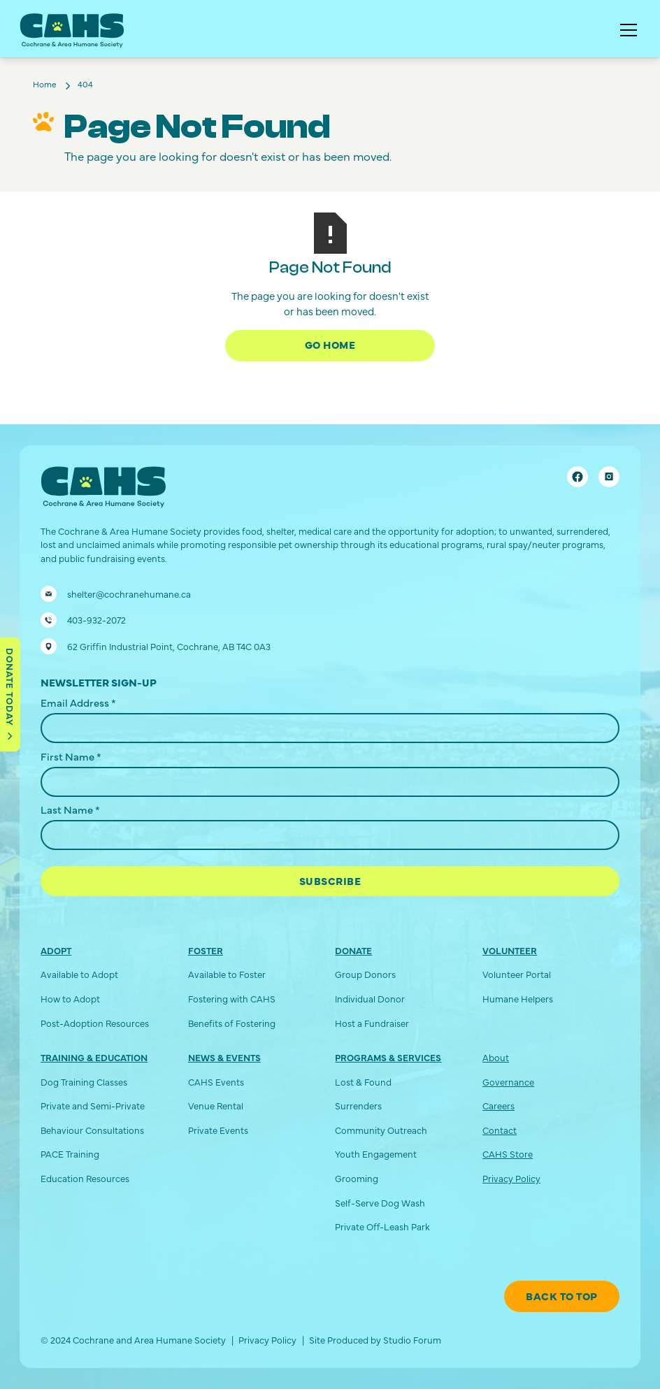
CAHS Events (216, 1081)
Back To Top (562, 1295)
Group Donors (365, 974)
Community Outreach (381, 1130)
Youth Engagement (376, 1153)
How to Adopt (70, 998)
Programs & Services (388, 1057)
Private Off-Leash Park (382, 1226)
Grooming (356, 1178)
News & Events (224, 1057)
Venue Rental (215, 1105)
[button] (626, 30)
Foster (205, 950)
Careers (498, 1105)
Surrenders (358, 1105)
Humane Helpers (517, 998)
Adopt (56, 950)
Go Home (330, 344)
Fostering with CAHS (231, 998)
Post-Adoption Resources (95, 1023)
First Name (71, 756)
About (495, 1057)
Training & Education (94, 1057)
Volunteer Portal (516, 974)
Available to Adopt (79, 974)
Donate (353, 950)
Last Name (70, 809)
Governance (508, 1081)
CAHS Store (507, 1153)
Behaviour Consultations (92, 1130)
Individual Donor (370, 998)
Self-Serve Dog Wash (380, 1202)
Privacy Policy (511, 1178)
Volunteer (509, 950)
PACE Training (70, 1153)
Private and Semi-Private (93, 1105)
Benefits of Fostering (231, 1023)
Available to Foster (227, 974)
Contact (499, 1130)
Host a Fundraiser (372, 1023)
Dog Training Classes (84, 1081)
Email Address (78, 702)
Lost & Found (363, 1081)
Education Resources (85, 1178)
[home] (72, 30)
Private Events (218, 1130)
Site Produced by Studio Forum (375, 1339)
